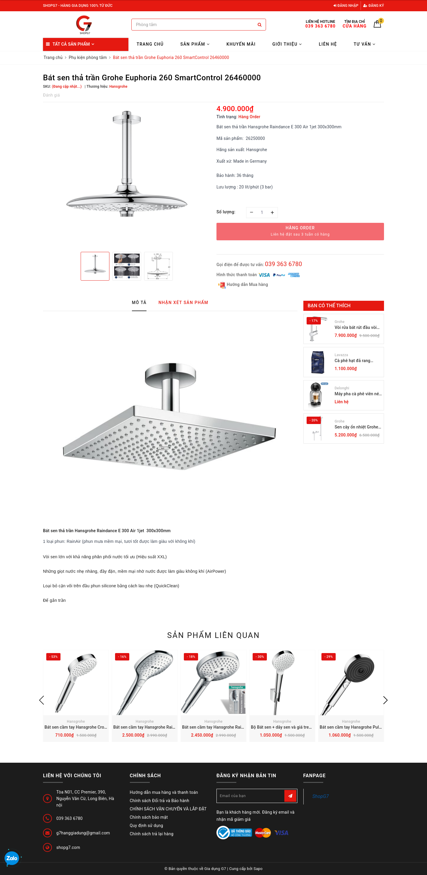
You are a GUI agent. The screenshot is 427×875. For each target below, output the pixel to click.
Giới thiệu (287, 44)
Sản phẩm (195, 44)
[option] (127, 176)
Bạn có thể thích (329, 305)
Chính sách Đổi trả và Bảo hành (159, 800)
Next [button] (385, 700)
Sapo (258, 868)
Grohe (340, 322)
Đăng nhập (346, 6)
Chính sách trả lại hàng (151, 833)
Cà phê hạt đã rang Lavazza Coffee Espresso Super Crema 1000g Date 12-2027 (356, 361)
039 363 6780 (283, 264)
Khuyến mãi (241, 44)
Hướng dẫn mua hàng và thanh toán (164, 792)
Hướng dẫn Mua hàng (243, 285)
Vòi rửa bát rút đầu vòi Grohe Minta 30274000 (356, 328)
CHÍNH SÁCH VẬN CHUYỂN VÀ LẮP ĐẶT (168, 809)
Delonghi (342, 388)
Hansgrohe (76, 721)
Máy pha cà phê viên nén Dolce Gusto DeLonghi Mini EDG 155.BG (358, 394)
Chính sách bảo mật (149, 817)
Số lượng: (225, 211)
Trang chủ (150, 44)
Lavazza (341, 355)
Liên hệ (328, 44)
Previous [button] (41, 700)
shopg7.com (68, 847)
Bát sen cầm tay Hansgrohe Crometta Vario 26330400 (95, 727)
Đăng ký (373, 6)
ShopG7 (321, 796)
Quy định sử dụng (146, 825)
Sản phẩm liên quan (213, 635)
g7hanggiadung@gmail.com (83, 833)
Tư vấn (365, 44)
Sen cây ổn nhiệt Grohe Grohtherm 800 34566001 (356, 427)
